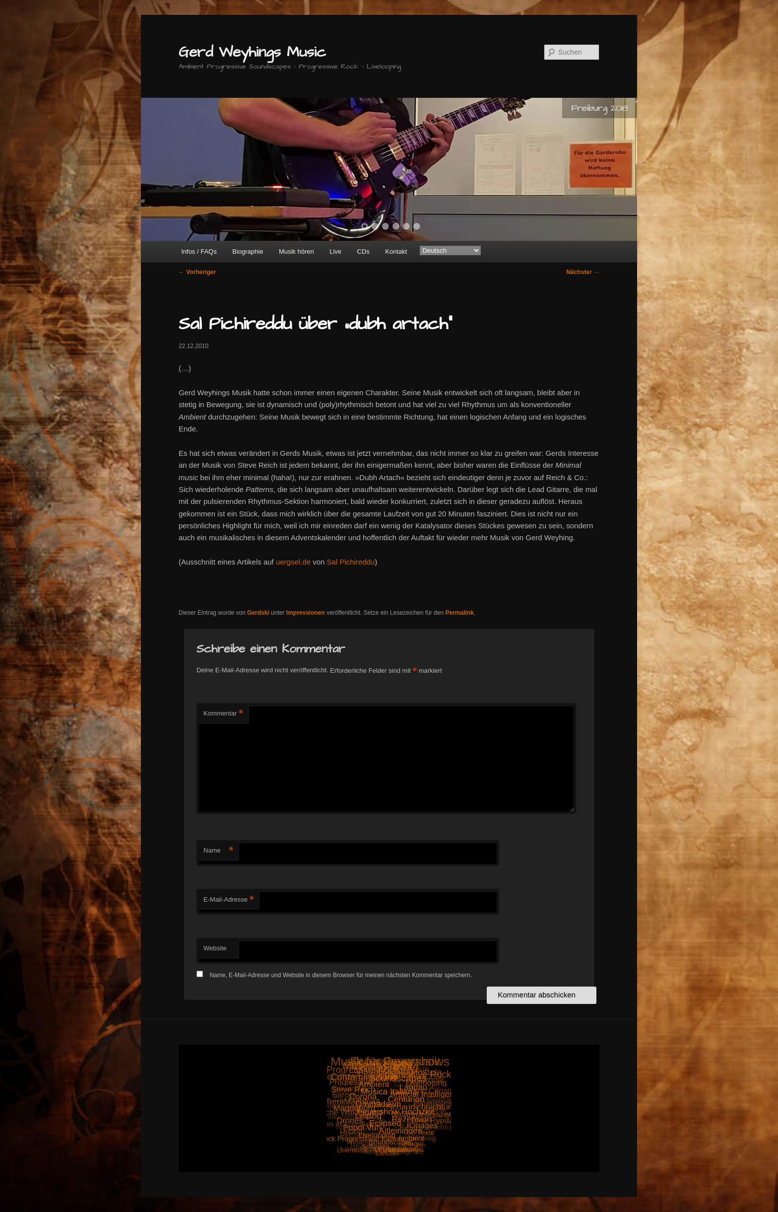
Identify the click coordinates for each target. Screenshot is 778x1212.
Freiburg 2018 (599, 108)
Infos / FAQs (199, 251)
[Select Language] (450, 250)
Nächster (582, 272)
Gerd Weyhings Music (252, 52)
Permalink (459, 612)
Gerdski (258, 612)
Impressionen (305, 612)
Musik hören (296, 251)
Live (335, 251)
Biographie (247, 251)
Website (215, 948)
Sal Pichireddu (351, 562)
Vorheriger (197, 272)
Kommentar (223, 714)
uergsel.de (293, 562)
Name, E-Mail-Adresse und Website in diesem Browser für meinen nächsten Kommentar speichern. (340, 975)
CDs (363, 251)
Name (218, 851)
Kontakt (396, 251)
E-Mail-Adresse (228, 900)
